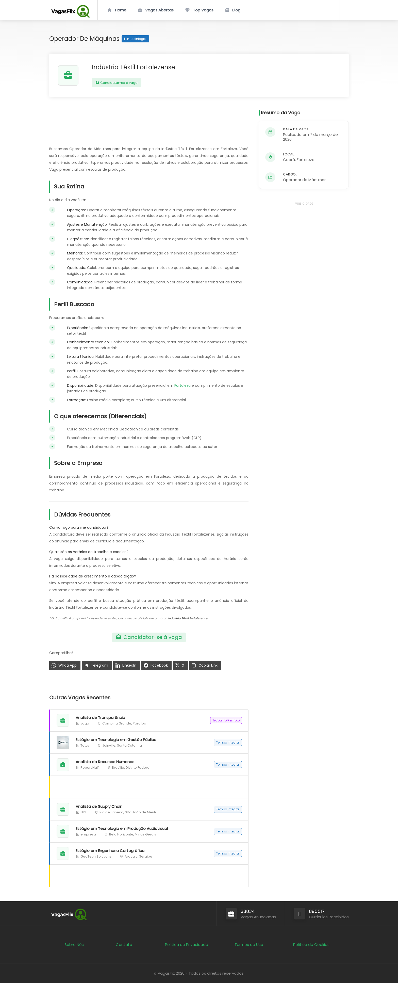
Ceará (289, 159)
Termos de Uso (249, 944)
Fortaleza (182, 385)
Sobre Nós (74, 944)
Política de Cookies (311, 944)
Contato (124, 944)
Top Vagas (203, 10)
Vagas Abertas (159, 10)
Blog (236, 10)
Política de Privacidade (186, 944)
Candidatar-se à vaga (117, 82)
